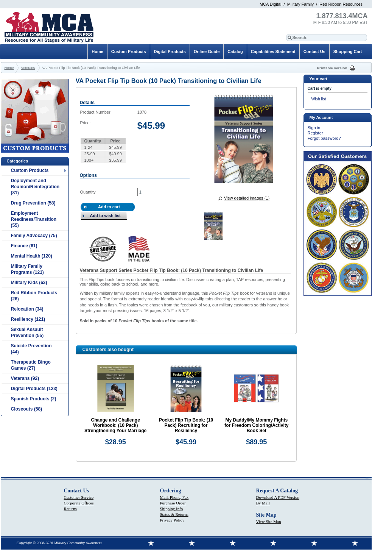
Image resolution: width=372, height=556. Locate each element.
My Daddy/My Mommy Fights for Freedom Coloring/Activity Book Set (256, 425)
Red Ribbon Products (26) (34, 295)
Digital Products (170, 51)
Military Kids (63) (29, 282)
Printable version (332, 68)
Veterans (28, 68)
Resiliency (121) (28, 319)
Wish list (318, 99)
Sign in (314, 127)
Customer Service (79, 497)
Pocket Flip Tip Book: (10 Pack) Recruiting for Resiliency (186, 425)
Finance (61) (24, 245)
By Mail (263, 503)
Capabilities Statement (273, 51)
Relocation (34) (27, 309)
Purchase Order (173, 503)
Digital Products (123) (34, 388)
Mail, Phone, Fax (174, 497)
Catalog (235, 51)
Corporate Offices (79, 503)
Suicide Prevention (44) (31, 349)
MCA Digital (270, 4)
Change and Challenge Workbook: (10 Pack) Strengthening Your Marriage (115, 425)
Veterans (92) (25, 378)
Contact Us (314, 51)
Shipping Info (171, 508)
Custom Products (30, 170)
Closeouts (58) (26, 409)
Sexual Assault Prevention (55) (27, 332)
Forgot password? (324, 138)
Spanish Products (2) (33, 398)
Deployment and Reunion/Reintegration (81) (35, 186)
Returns (70, 508)
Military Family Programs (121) (27, 269)
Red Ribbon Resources (341, 4)
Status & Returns (174, 514)
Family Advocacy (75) (34, 235)
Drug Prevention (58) (33, 203)
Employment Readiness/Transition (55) (34, 219)
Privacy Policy (172, 520)
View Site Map (268, 521)
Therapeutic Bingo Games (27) (31, 365)
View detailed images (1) (246, 198)
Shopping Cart (347, 51)
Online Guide (206, 51)
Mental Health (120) (31, 256)
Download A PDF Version (277, 497)
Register (315, 133)
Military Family (300, 4)
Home (97, 51)
